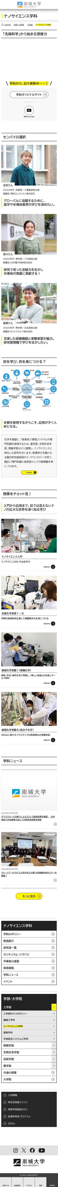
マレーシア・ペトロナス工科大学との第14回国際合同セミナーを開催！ (29, 874)
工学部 (30, 25)
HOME (7, 25)
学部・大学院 (19, 25)
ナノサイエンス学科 (17, 925)
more (47, 567)
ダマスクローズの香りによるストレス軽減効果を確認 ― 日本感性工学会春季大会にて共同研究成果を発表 (28, 818)
